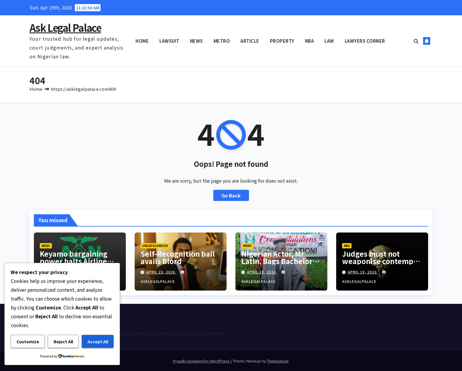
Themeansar (277, 361)
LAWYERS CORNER (365, 41)
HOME (142, 41)
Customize (27, 341)
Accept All (98, 341)
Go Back (231, 195)
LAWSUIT (169, 41)
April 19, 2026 (161, 271)
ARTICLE (249, 41)
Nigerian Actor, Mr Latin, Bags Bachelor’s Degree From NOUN (279, 260)
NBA (309, 41)
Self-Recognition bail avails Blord (178, 257)
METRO (222, 41)
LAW (329, 41)
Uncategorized (155, 245)
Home (35, 89)
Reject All (63, 341)
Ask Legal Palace (65, 27)
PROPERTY (282, 41)
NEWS (196, 41)
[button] (416, 40)
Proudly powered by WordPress (201, 361)
